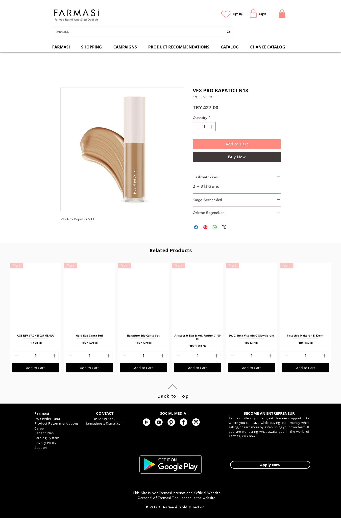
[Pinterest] (171, 422)
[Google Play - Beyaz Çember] (146, 422)
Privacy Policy (45, 442)
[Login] (262, 13)
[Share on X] (224, 227)
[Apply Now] (270, 465)
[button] (282, 13)
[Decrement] (197, 126)
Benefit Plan (44, 433)
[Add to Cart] (35, 367)
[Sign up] (238, 13)
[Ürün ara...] (136, 31)
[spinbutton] (204, 126)
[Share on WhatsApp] (215, 227)
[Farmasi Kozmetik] (196, 422)
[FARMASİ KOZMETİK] (183, 422)
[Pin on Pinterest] (205, 227)
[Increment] (212, 126)
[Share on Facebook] (196, 227)
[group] (170, 318)
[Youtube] (159, 422)
